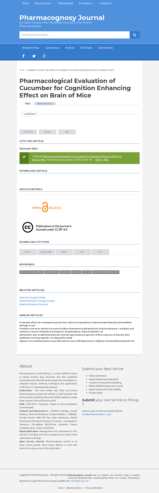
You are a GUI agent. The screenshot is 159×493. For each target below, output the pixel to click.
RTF (100, 252)
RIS (82, 252)
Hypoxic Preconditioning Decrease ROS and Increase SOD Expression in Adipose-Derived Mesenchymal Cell (76, 341)
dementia (65, 272)
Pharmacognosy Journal (61, 17)
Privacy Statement (94, 488)
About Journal (42, 3)
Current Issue (52, 47)
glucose (76, 272)
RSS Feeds (86, 47)
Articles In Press (30, 47)
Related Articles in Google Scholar (37, 301)
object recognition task (105, 272)
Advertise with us (75, 488)
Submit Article (105, 47)
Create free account (92, 414)
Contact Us (105, 3)
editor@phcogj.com (80, 481)
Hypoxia (87, 272)
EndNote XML (46, 252)
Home (25, 3)
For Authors (85, 3)
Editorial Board (65, 3)
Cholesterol (51, 272)
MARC (64, 252)
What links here (45, 103)
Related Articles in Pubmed (33, 304)
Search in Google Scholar (32, 297)
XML (67, 132)
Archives (70, 47)
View (29, 103)
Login (108, 414)
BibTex (47, 132)
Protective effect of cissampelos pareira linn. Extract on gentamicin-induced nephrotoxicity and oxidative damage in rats (75, 324)
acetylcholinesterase (31, 272)
